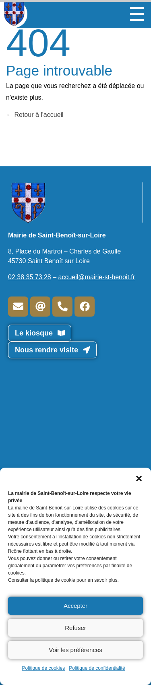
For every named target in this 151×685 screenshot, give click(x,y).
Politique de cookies (43, 668)
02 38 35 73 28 (29, 277)
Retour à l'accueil (35, 114)
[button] (139, 478)
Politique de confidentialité (97, 668)
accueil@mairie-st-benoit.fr (96, 277)
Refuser (75, 627)
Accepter (75, 605)
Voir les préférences (75, 649)
